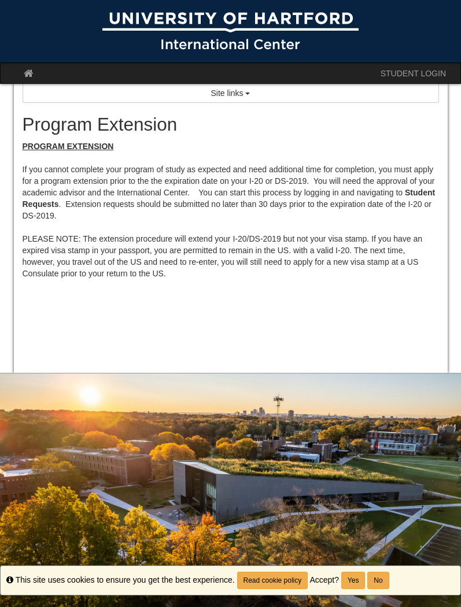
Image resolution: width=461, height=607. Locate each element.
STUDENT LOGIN (413, 73)
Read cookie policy (273, 580)
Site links (230, 93)
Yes (353, 580)
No (378, 580)
